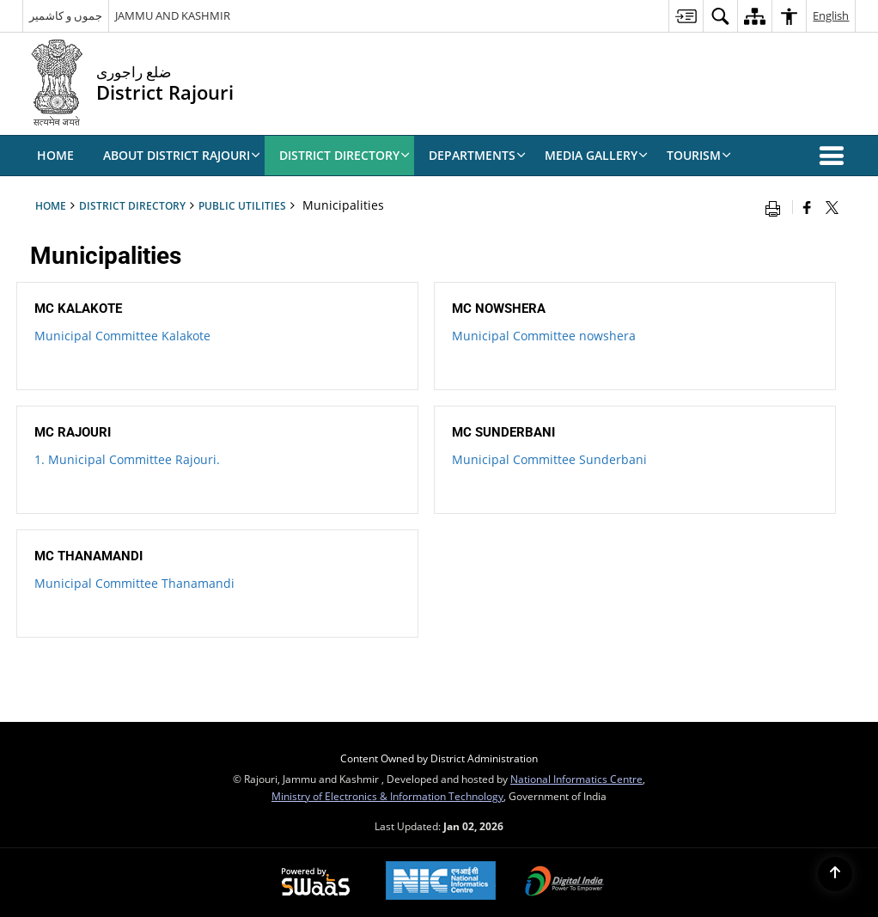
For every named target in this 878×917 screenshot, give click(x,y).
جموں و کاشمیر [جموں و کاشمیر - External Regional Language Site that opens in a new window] (65, 15)
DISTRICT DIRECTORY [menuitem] (344, 155)
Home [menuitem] (55, 155)
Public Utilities (242, 205)
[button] (835, 155)
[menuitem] (685, 16)
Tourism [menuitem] (699, 155)
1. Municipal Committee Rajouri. (127, 459)
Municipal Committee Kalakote (122, 335)
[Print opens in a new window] (776, 207)
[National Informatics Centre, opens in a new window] (441, 882)
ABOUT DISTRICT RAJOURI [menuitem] (181, 155)
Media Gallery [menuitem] (596, 155)
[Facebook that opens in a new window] (807, 207)
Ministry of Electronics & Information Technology (387, 796)
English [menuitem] (831, 15)
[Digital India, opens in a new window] (564, 882)
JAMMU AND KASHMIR (172, 15)
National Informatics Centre (576, 779)
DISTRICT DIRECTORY (132, 205)
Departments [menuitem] (477, 155)
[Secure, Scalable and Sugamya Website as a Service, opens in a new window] (315, 882)
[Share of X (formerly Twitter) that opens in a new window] (832, 207)
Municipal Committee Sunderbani (549, 459)
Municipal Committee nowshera (544, 335)
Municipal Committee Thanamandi (134, 583)
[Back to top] (835, 874)
